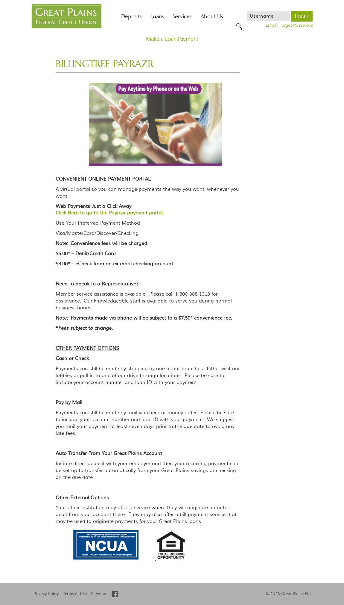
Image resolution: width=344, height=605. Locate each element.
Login (302, 16)
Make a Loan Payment (172, 38)
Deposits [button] (131, 16)
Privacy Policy (46, 594)
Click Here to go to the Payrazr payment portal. (110, 213)
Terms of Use (75, 594)
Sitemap (98, 594)
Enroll (271, 25)
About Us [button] (211, 16)
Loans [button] (157, 16)
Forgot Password (296, 25)
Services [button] (182, 16)
